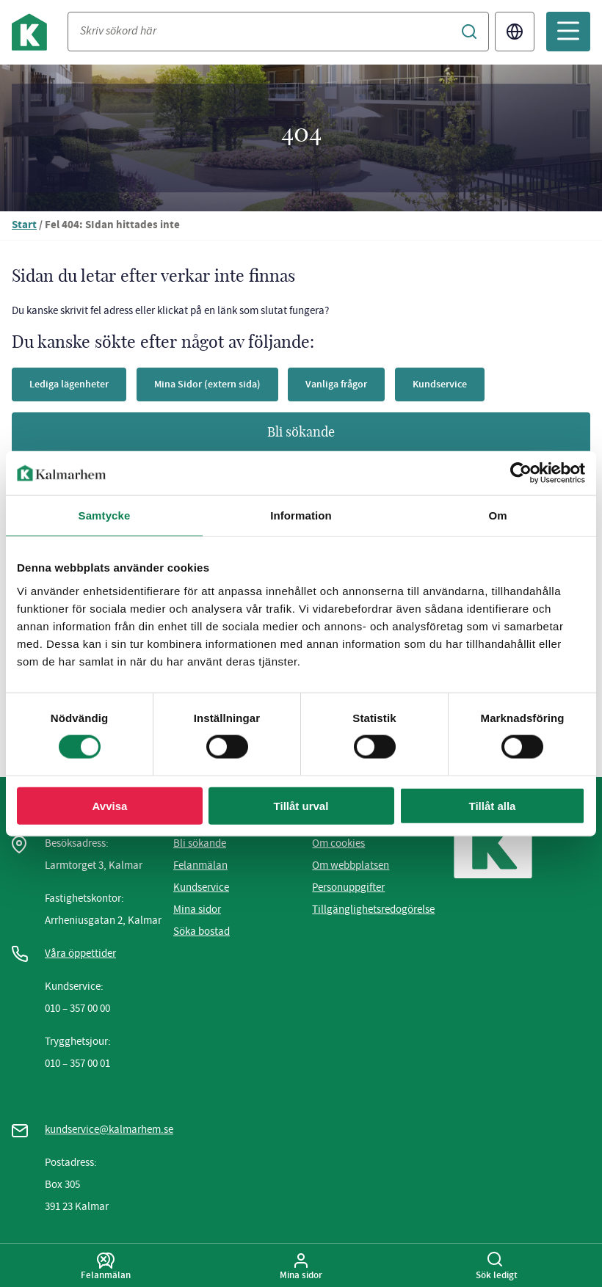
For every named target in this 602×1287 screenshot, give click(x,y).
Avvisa (110, 805)
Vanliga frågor (336, 384)
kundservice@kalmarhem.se (109, 1129)
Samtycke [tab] (105, 515)
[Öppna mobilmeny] (568, 31)
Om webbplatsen (350, 865)
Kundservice (440, 384)
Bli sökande (301, 433)
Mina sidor (197, 909)
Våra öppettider (80, 953)
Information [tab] (301, 515)
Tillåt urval (301, 805)
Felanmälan (200, 865)
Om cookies (338, 843)
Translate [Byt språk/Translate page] (514, 31)
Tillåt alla (492, 805)
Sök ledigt (496, 1266)
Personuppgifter (348, 887)
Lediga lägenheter (69, 384)
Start (24, 225)
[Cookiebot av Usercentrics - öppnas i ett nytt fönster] (521, 473)
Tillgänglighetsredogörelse (373, 909)
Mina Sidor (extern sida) (207, 384)
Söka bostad (201, 931)
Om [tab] (497, 515)
